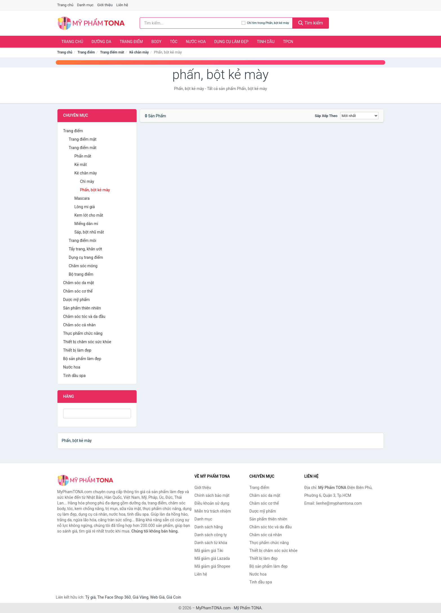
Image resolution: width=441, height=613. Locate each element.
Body (157, 41)
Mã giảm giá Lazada (212, 558)
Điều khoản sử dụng (212, 503)
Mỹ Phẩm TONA (248, 608)
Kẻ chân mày (139, 52)
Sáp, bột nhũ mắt (89, 232)
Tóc (173, 41)
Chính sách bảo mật (212, 495)
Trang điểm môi (82, 240)
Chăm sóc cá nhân (79, 325)
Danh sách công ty (211, 535)
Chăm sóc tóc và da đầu (84, 316)
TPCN (288, 41)
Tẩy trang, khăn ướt (85, 249)
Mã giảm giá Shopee (212, 566)
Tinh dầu (266, 41)
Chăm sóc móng (83, 266)
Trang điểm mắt (112, 52)
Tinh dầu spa (74, 375)
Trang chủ (65, 5)
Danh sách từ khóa (211, 542)
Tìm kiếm (310, 23)
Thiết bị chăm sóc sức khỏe (87, 342)
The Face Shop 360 (114, 597)
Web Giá (157, 597)
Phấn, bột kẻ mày (95, 190)
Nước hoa (196, 41)
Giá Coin (173, 597)
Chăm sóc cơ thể (78, 291)
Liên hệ (122, 5)
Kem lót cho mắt (88, 215)
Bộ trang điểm (81, 274)
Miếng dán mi (86, 223)
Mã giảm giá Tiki (209, 550)
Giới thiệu (104, 5)
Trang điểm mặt (82, 139)
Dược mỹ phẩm (76, 299)
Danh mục (85, 5)
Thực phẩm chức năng (83, 333)
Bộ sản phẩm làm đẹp (82, 358)
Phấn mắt (82, 156)
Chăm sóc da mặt (78, 282)
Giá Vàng (140, 597)
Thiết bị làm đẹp (77, 350)
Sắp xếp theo (326, 116)
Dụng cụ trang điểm (86, 257)
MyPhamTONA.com (213, 608)
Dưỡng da (101, 41)
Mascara (82, 198)
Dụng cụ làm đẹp (231, 41)
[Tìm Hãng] (97, 413)
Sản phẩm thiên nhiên (82, 308)
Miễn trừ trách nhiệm (213, 511)
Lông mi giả (84, 207)
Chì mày (87, 181)
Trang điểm (131, 41)
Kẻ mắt (80, 164)
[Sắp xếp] (359, 115)
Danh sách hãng (209, 527)
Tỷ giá (90, 597)
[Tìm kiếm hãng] (191, 23)
